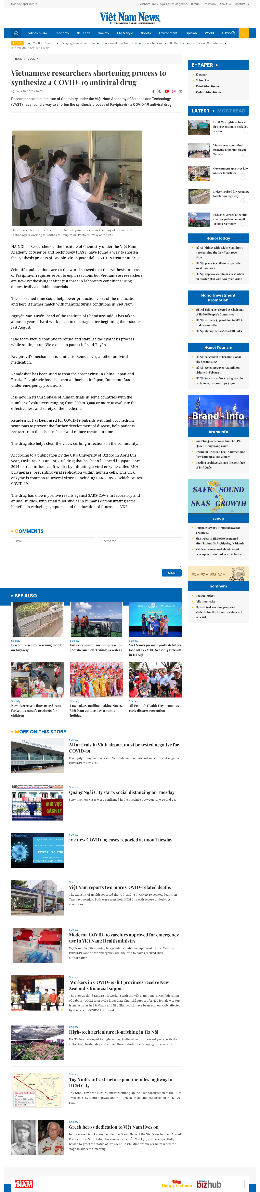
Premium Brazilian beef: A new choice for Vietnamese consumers (220, 462)
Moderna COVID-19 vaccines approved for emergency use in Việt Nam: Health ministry (124, 938)
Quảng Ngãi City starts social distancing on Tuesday (121, 792)
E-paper (202, 65)
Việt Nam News (130, 18)
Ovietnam (210, 4)
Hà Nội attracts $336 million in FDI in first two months (220, 322)
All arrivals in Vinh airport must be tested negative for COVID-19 (124, 748)
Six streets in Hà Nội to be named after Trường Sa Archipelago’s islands (220, 555)
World (209, 33)
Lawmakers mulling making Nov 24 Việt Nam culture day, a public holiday (96, 710)
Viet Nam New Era (43, 43)
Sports (146, 33)
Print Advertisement (209, 86)
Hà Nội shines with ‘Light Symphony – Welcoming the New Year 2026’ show (219, 252)
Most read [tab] (231, 110)
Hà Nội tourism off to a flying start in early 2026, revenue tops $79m (219, 380)
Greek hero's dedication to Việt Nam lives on (114, 1127)
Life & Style (125, 33)
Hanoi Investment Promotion (119, 43)
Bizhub (195, 4)
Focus (17, 43)
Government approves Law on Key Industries (230, 170)
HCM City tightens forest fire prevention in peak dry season (230, 126)
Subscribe (202, 80)
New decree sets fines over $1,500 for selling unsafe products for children (36, 710)
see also (26, 596)
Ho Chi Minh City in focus (207, 43)
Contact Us (242, 4)
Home (18, 58)
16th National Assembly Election (30, 47)
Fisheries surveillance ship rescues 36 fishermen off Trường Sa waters (96, 647)
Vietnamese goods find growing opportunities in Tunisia (229, 149)
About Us (225, 4)
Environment (168, 33)
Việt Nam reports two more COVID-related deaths (120, 887)
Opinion (191, 33)
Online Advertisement (210, 92)
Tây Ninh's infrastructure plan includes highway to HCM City (120, 1082)
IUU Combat (177, 43)
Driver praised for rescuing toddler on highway (37, 647)
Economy (62, 33)
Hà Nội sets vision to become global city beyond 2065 (218, 359)
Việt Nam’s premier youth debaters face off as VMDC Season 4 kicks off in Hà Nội (155, 650)
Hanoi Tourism (153, 43)
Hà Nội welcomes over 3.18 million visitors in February (218, 370)
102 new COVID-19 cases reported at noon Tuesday (120, 840)
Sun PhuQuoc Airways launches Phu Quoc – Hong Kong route (219, 452)
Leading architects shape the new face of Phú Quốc (220, 473)
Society (103, 33)
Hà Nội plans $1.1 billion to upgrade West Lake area (218, 265)
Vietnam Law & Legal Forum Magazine (163, 4)
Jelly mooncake (205, 641)
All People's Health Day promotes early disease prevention (154, 708)
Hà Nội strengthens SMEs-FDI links (219, 331)
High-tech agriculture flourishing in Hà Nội (113, 1032)
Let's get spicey (205, 635)
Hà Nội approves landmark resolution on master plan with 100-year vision (220, 276)
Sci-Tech (83, 33)
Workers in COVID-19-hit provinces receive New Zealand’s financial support (119, 985)
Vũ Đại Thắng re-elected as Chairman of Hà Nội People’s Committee (220, 312)
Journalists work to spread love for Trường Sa (218, 544)
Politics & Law (37, 33)
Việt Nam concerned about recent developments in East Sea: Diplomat (219, 566)
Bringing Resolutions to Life (78, 43)
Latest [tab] (201, 110)
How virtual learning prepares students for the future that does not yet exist (219, 652)
